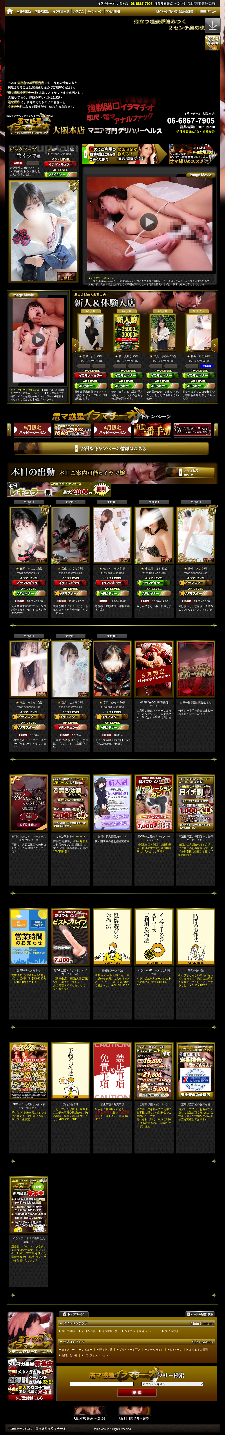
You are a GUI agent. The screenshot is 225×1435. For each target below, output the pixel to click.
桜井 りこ (197, 356)
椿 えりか (125, 356)
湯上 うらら (28, 702)
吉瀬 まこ (89, 356)
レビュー (87, 1349)
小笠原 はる (153, 568)
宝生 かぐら (69, 568)
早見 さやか (161, 356)
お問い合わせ (69, 1355)
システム (130, 1331)
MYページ (176, 1349)
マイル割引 (171, 1331)
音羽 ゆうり (111, 702)
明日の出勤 (88, 1331)
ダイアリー (68, 1349)
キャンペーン (150, 1331)
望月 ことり (69, 702)
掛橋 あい (194, 568)
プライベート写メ (129, 1349)
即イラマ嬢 (105, 1349)
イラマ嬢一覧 (110, 1331)
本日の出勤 (68, 1331)
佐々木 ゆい (111, 568)
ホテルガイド (155, 1349)
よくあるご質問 (198, 1349)
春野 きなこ (59, 149)
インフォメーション (96, 1355)
